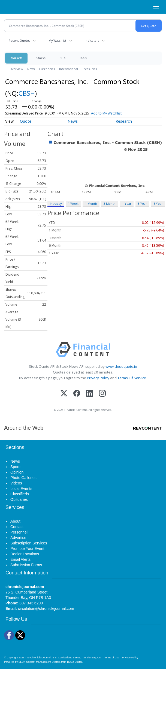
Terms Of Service (131, 377)
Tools (82, 58)
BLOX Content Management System (40, 661)
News (31, 69)
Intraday (56, 203)
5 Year (158, 203)
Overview (16, 69)
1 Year (126, 203)
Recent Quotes (19, 40)
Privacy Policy (98, 377)
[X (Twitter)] (64, 394)
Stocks (40, 58)
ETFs (62, 58)
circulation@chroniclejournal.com (46, 608)
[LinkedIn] (89, 394)
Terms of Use (111, 657)
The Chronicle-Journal (38, 657)
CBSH (27, 93)
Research (124, 121)
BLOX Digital (74, 661)
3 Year (142, 203)
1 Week (73, 203)
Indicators (92, 40)
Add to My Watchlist (106, 113)
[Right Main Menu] (156, 6)
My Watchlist (57, 40)
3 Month (110, 203)
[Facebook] (76, 394)
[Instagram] (102, 394)
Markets (16, 58)
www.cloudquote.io (121, 366)
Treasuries (89, 69)
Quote (25, 121)
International (68, 69)
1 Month (91, 203)
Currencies (47, 69)
